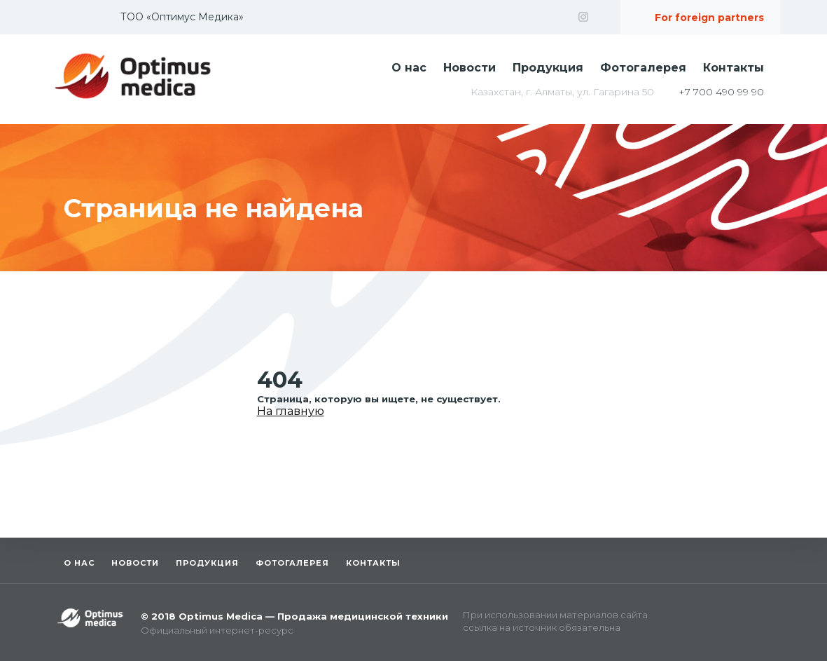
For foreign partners (709, 17)
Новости (469, 67)
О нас (408, 67)
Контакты (733, 67)
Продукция (548, 67)
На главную (290, 411)
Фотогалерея (643, 67)
